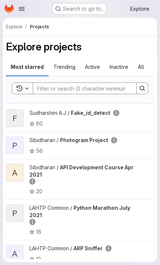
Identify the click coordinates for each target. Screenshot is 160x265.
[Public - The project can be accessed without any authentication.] (116, 113)
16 (35, 232)
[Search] (81, 88)
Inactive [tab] (119, 67)
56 (36, 151)
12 (35, 259)
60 (36, 123)
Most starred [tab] (27, 67)
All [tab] (141, 67)
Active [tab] (92, 67)
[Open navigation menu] (22, 9)
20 (35, 191)
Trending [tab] (64, 67)
